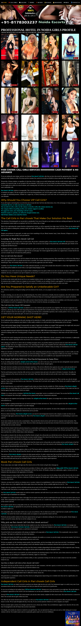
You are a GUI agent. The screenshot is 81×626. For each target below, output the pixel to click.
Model (31, 2)
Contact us (75, 2)
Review (39, 2)
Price (66, 2)
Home (4, 2)
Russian (47, 2)
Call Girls (12, 2)
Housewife (57, 2)
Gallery (22, 2)
